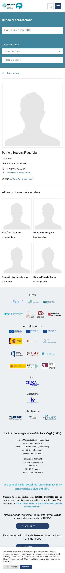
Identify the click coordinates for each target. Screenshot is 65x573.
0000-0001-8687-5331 (22, 178)
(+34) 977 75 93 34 (16, 169)
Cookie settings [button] (11, 567)
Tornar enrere (13, 73)
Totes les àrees (13, 51)
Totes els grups (13, 60)
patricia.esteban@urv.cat (18, 172)
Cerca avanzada (11, 44)
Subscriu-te (28, 526)
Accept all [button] (26, 567)
